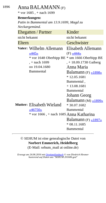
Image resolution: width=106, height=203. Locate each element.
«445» (33, 53)
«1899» (97, 100)
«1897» (96, 120)
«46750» (35, 109)
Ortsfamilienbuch (55, 154)
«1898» (96, 72)
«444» (76, 53)
